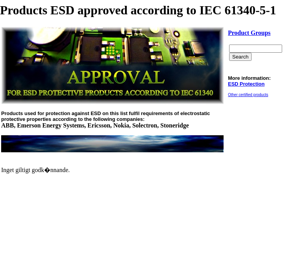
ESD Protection (246, 84)
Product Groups (249, 32)
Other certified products (248, 95)
